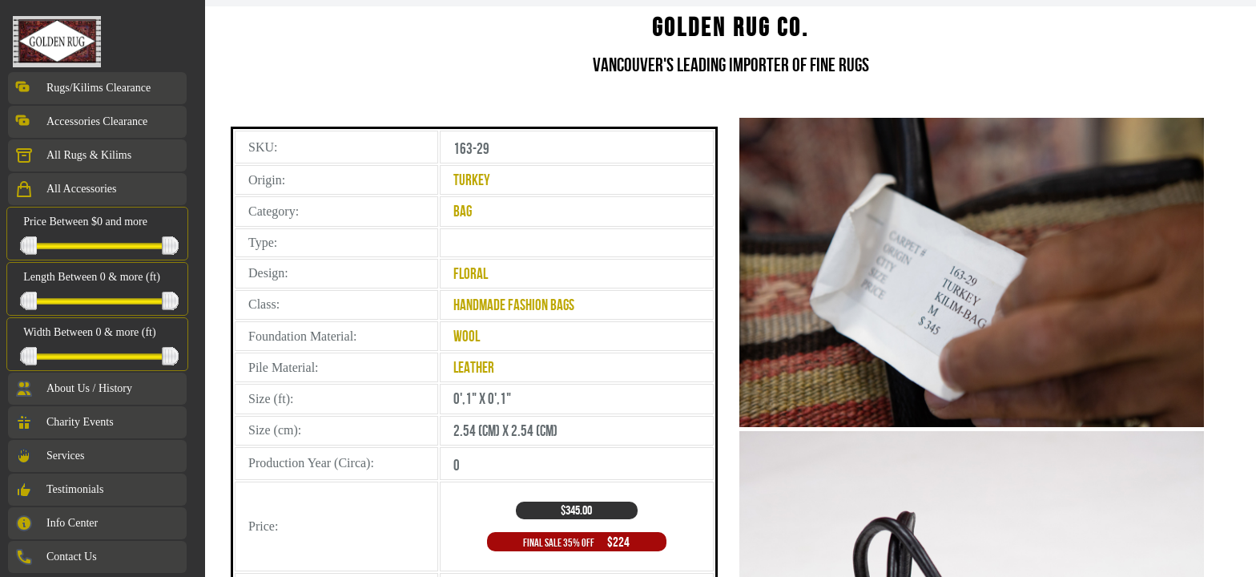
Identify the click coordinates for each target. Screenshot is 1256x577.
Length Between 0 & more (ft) (91, 277)
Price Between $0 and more (85, 222)
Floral (470, 273)
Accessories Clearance (80, 121)
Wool (466, 336)
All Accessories (65, 189)
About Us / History (73, 388)
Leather (473, 367)
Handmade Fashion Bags (513, 305)
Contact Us (55, 557)
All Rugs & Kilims (72, 155)
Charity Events (64, 422)
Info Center (56, 523)
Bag (462, 211)
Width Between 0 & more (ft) (89, 332)
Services (49, 456)
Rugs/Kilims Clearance (82, 88)
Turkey (471, 179)
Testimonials (58, 489)
